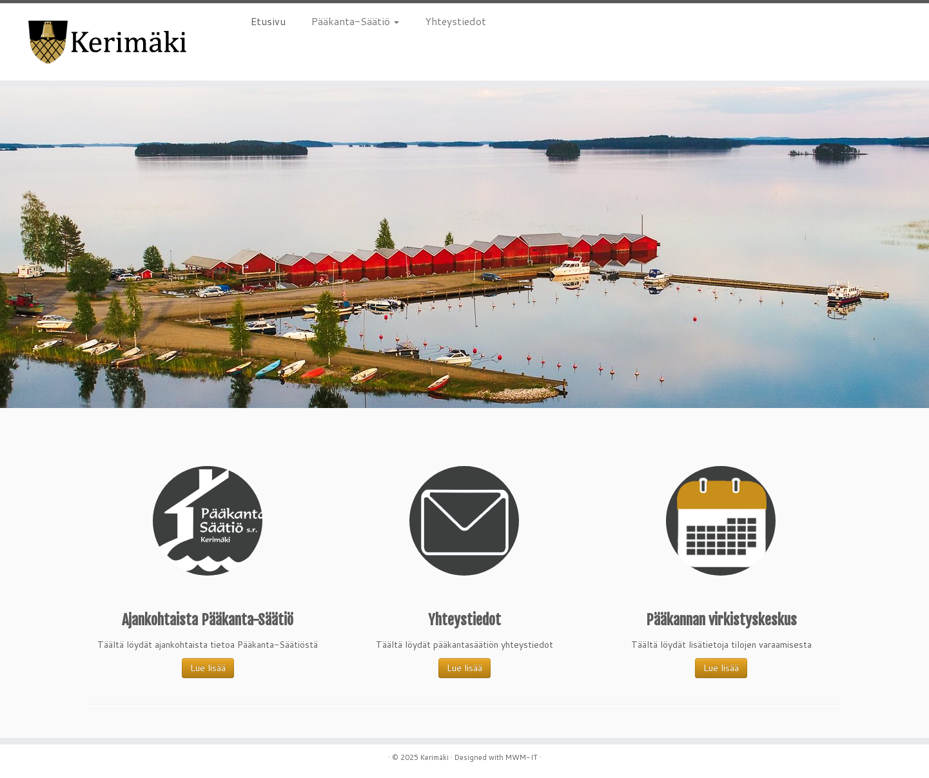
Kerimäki (434, 757)
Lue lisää (208, 667)
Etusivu (268, 21)
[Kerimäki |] (107, 42)
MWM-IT (521, 757)
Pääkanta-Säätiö (355, 21)
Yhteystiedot (455, 21)
